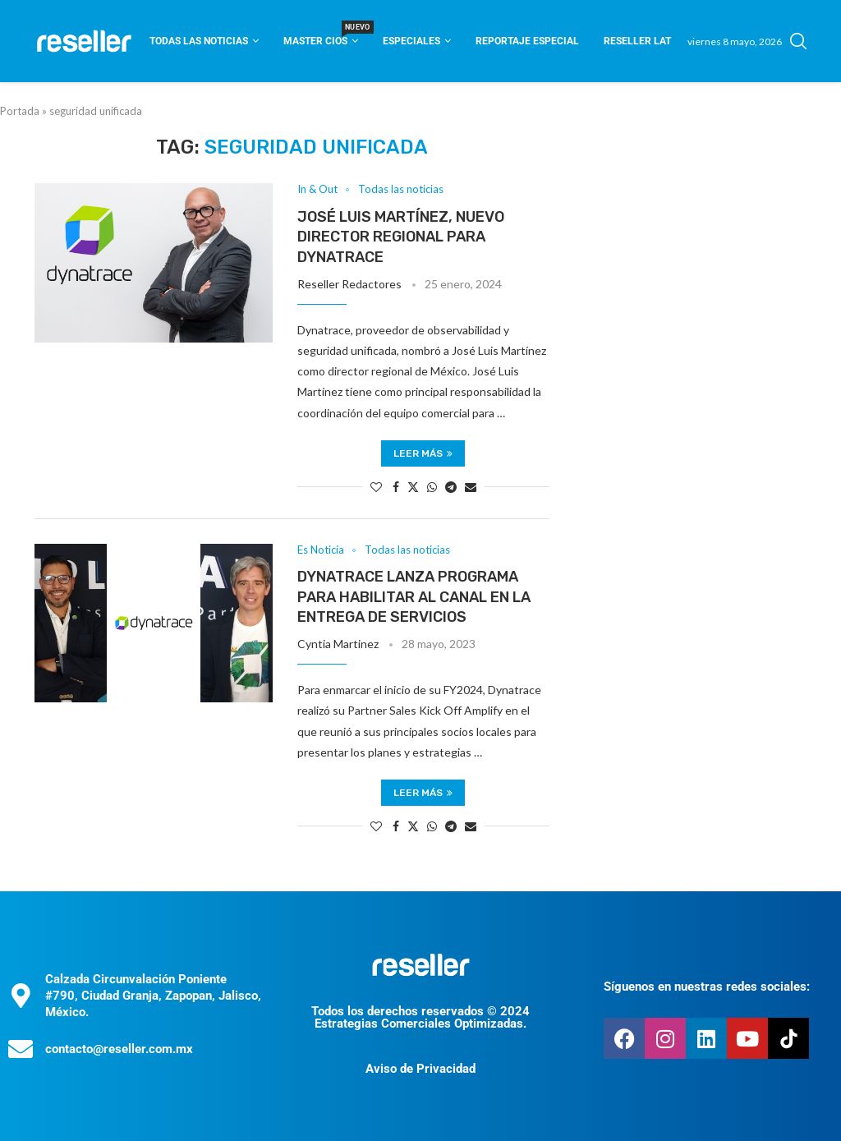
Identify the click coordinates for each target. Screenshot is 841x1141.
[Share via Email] (470, 487)
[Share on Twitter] (413, 487)
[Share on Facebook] (396, 487)
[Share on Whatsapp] (432, 487)
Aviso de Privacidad (420, 1068)
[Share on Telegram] (451, 487)
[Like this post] (376, 487)
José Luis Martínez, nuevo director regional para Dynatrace (400, 237)
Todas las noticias (198, 41)
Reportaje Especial (527, 41)
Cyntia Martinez (338, 644)
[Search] (798, 41)
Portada (19, 110)
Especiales (411, 41)
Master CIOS (320, 36)
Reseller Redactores (349, 284)
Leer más (423, 453)
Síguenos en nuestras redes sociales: (707, 986)
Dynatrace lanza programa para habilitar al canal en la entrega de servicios (414, 597)
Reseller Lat (637, 41)
